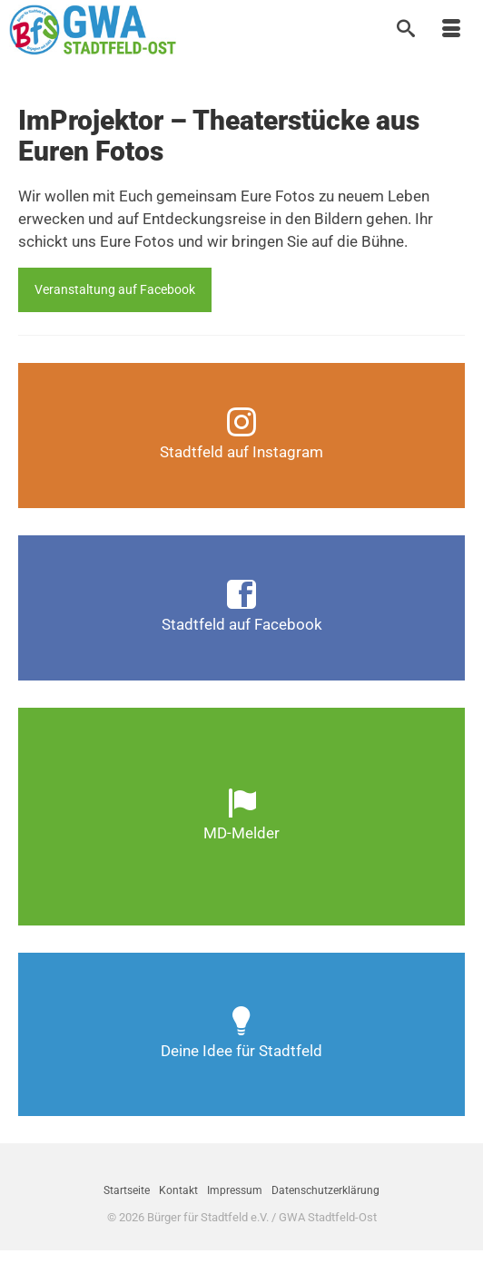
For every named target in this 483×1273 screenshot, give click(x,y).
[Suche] (406, 30)
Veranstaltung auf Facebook (114, 289)
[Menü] (451, 30)
